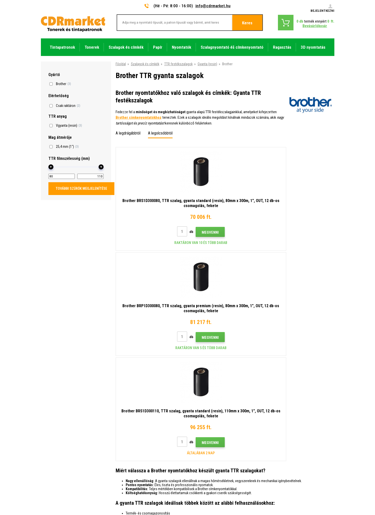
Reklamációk (125, 431)
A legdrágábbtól (128, 133)
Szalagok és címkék (145, 64)
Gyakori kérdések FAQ (132, 423)
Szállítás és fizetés (130, 409)
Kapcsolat (123, 394)
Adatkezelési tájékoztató (134, 446)
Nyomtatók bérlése (130, 461)
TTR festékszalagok (178, 64)
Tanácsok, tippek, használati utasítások (145, 401)
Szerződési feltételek (131, 438)
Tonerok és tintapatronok (207, 508)
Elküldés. (300, 362)
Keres (247, 22)
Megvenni (160, 232)
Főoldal (121, 64)
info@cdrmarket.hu (213, 5)
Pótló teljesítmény (129, 468)
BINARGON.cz (324, 491)
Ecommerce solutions (299, 491)
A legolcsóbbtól (160, 133)
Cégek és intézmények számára (139, 453)
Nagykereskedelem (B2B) (134, 416)
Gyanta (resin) (207, 64)
